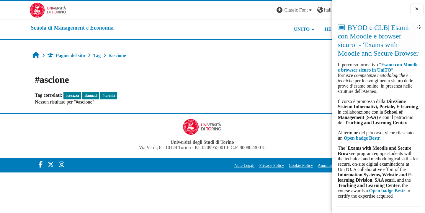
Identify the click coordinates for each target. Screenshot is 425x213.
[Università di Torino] (18, 9)
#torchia (82, 95)
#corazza (45, 95)
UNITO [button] (259, 29)
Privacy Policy (228, 165)
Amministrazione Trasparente (300, 165)
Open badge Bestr (387, 190)
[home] (42, 28)
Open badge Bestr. (362, 138)
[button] (252, 10)
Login (321, 9)
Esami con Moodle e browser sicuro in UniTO (378, 67)
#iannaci (64, 95)
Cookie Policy (258, 165)
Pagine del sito (39, 55)
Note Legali (202, 165)
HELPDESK (295, 29)
